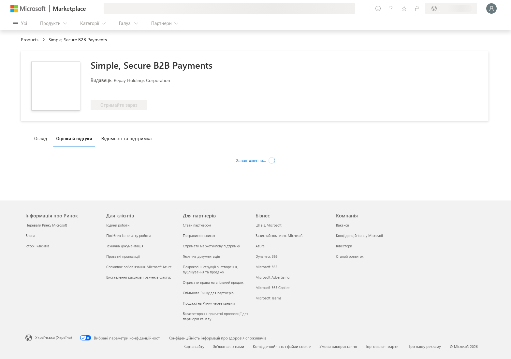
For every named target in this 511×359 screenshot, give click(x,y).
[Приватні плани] (417, 8)
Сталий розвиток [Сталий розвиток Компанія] (349, 256)
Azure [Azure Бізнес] (260, 245)
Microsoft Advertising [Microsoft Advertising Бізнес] (272, 277)
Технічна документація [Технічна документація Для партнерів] (201, 256)
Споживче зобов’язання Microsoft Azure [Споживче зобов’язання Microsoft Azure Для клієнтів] (139, 266)
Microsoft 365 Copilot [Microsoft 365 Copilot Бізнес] (273, 287)
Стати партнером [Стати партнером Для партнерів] (197, 225)
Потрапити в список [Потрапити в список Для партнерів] (199, 235)
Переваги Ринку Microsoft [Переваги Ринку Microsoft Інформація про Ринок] (46, 225)
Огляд (40, 138)
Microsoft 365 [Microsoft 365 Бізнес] (266, 266)
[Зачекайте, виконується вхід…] (491, 8)
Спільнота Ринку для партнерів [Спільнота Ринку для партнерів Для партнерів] (208, 292)
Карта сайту (193, 346)
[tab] (42, 138)
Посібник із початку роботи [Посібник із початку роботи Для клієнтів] (128, 235)
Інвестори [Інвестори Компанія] (344, 245)
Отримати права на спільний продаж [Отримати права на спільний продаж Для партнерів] (213, 282)
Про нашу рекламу (424, 346)
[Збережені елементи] (404, 8)
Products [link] (29, 39)
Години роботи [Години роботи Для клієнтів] (117, 225)
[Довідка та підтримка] (391, 8)
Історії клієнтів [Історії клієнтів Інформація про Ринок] (37, 245)
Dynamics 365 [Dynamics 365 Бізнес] (267, 256)
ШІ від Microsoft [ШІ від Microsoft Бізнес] (269, 225)
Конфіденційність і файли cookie (282, 346)
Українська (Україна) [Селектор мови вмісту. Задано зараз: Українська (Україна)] (53, 337)
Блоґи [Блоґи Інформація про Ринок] (30, 235)
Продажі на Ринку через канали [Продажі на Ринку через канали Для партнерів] (209, 303)
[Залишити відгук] (378, 8)
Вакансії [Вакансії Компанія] (342, 225)
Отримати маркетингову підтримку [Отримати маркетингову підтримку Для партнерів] (211, 245)
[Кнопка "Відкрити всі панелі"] (20, 23)
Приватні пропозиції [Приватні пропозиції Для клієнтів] (123, 256)
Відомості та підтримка (126, 138)
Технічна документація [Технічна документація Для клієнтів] (124, 245)
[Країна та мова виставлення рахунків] (451, 8)
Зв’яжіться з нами (228, 346)
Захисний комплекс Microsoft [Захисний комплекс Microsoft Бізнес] (279, 235)
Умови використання (338, 346)
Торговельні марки (382, 346)
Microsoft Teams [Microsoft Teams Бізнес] (268, 298)
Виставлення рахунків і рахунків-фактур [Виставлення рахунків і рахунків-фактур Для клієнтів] (138, 277)
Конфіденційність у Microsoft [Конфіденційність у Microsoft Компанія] (359, 235)
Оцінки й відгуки (74, 138)
